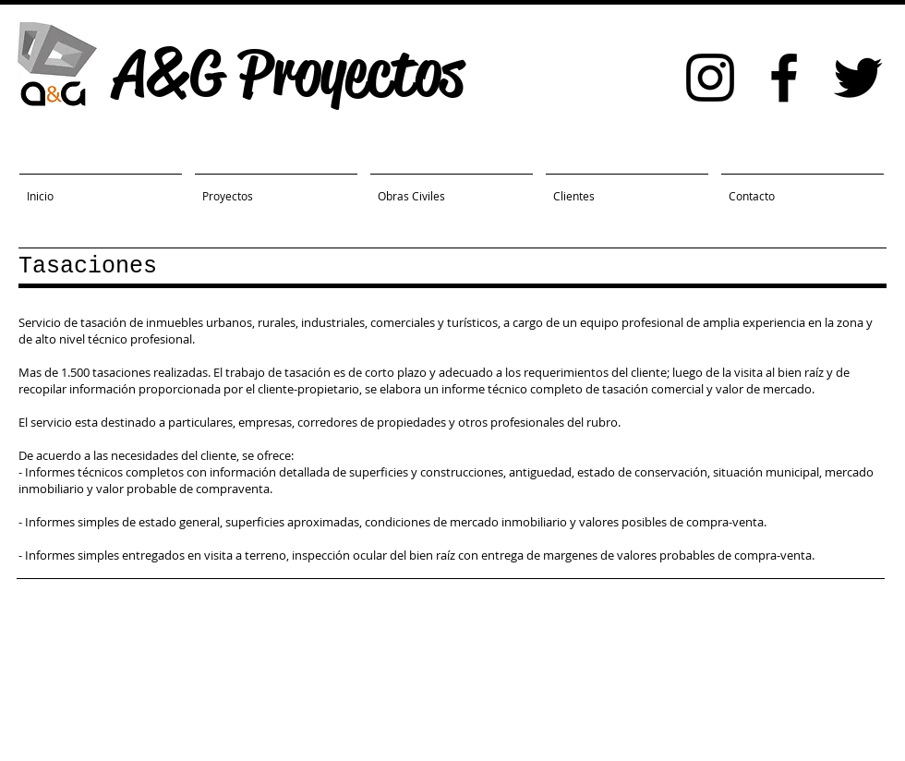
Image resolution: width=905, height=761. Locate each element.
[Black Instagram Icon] (710, 77)
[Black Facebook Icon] (784, 77)
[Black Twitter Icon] (858, 77)
